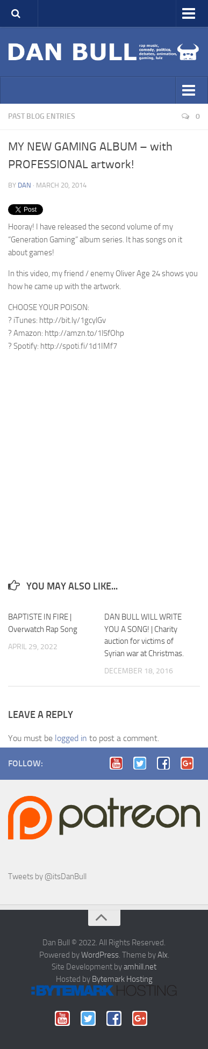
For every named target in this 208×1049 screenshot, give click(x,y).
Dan (24, 185)
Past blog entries (41, 116)
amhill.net (140, 967)
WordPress (100, 955)
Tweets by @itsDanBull (47, 876)
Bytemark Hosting (122, 979)
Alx (162, 955)
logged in (71, 738)
